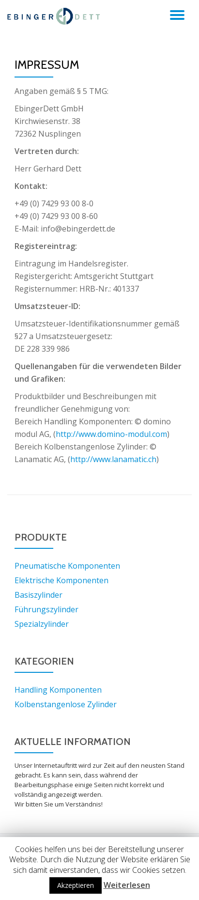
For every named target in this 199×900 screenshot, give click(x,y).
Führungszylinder (46, 609)
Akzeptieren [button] (75, 885)
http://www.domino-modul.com (111, 434)
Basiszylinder (38, 595)
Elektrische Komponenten (61, 580)
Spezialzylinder (42, 624)
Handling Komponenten (58, 689)
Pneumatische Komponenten (67, 565)
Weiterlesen (127, 885)
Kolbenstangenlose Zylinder (66, 704)
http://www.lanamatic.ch (113, 459)
